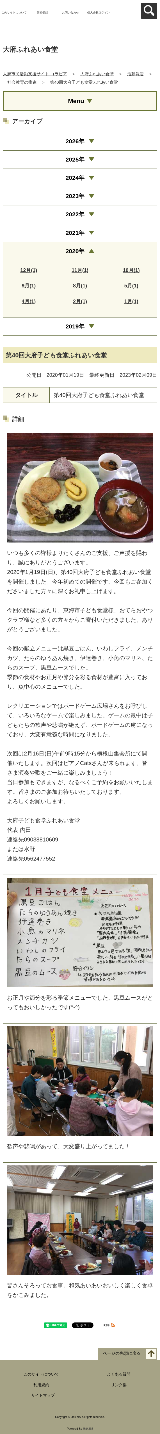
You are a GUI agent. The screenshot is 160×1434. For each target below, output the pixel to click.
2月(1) (80, 301)
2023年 (75, 196)
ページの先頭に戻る (122, 1353)
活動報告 (135, 73)
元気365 (88, 1428)
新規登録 (42, 12)
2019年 (75, 326)
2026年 (75, 141)
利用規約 (41, 1385)
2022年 (75, 214)
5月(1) (131, 286)
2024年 (75, 177)
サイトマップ (43, 1395)
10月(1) (131, 270)
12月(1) (28, 270)
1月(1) (131, 301)
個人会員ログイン (98, 12)
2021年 (75, 233)
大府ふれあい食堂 (97, 73)
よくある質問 (119, 1374)
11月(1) (80, 270)
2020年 (75, 251)
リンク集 (119, 1385)
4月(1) (29, 301)
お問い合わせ (70, 12)
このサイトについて (14, 12)
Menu (76, 101)
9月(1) (29, 286)
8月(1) (80, 286)
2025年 (75, 159)
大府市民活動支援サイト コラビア (35, 73)
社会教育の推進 (22, 82)
